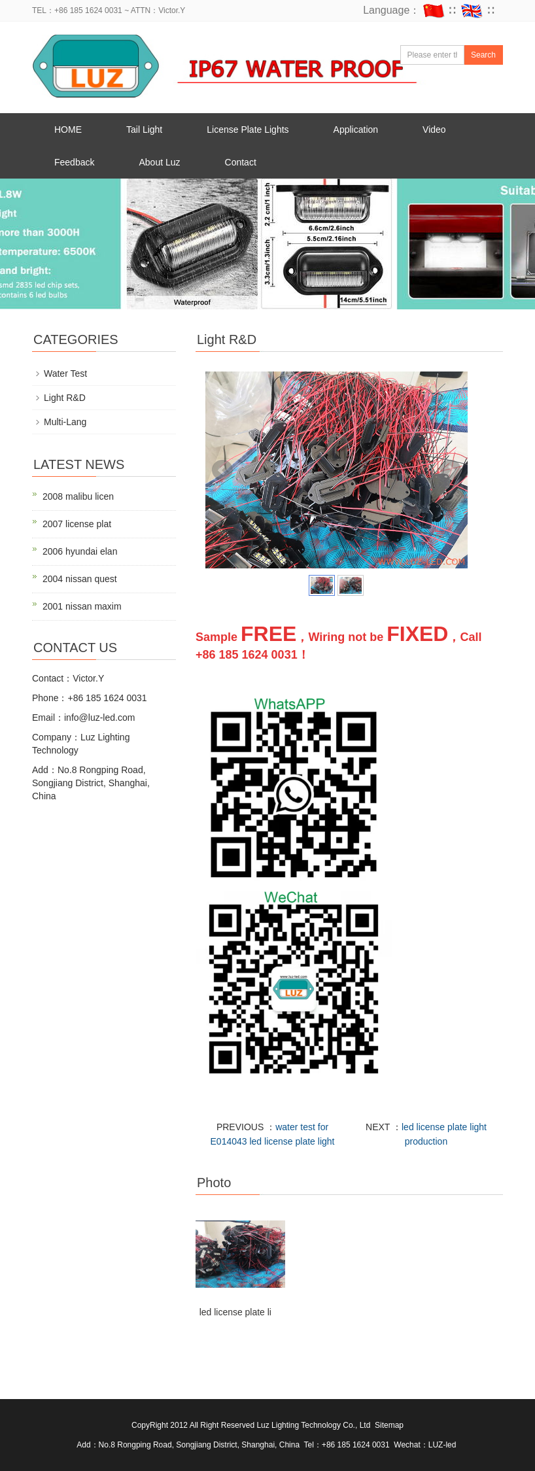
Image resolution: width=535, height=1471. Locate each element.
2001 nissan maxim (82, 606)
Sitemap (389, 1425)
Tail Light (144, 129)
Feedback (74, 162)
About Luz (159, 162)
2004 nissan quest (80, 579)
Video (434, 129)
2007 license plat (77, 524)
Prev (222, 470)
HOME (68, 129)
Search (483, 55)
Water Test (65, 373)
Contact (240, 162)
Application (356, 129)
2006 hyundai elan (80, 551)
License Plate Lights (247, 129)
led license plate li (235, 1312)
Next (450, 470)
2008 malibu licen (78, 496)
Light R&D (65, 397)
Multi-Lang (65, 422)
